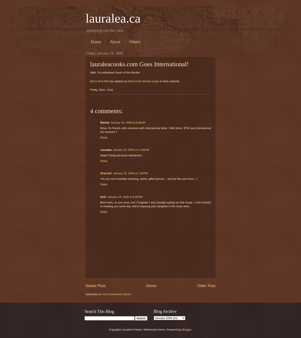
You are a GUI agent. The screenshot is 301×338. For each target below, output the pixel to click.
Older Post (206, 286)
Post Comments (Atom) (116, 294)
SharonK (106, 173)
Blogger (186, 329)
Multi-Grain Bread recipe (143, 81)
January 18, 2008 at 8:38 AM (128, 122)
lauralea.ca (113, 18)
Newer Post (96, 286)
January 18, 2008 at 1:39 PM (130, 173)
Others (134, 41)
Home (96, 41)
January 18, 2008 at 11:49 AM (131, 149)
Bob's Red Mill (99, 81)
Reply (103, 137)
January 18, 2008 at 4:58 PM (125, 196)
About (115, 41)
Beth (103, 196)
